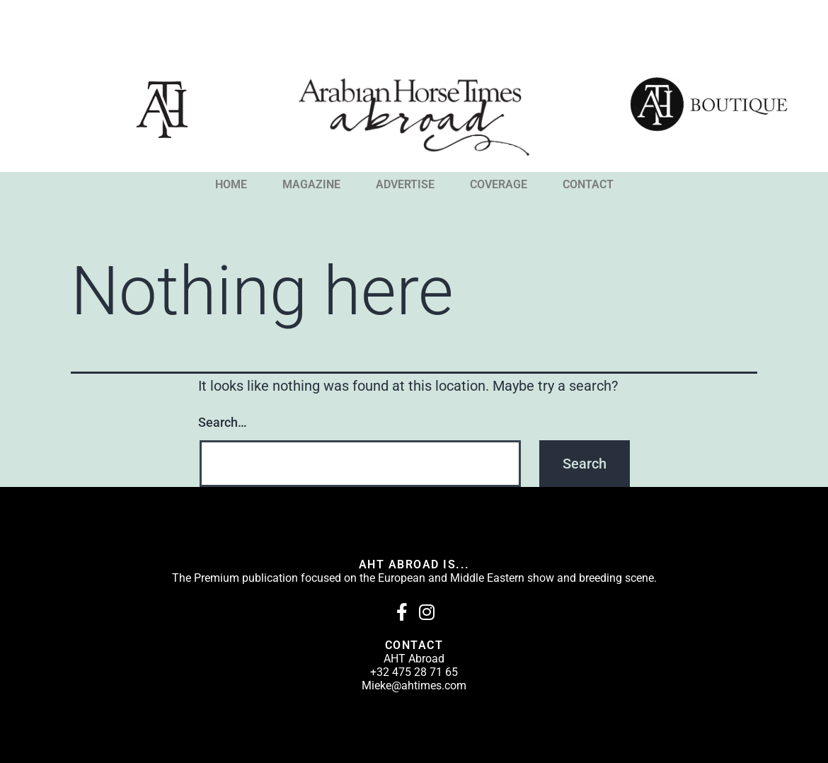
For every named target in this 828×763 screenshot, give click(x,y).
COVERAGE (498, 184)
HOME (231, 184)
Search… (222, 422)
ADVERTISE (405, 184)
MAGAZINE (311, 184)
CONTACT (588, 184)
